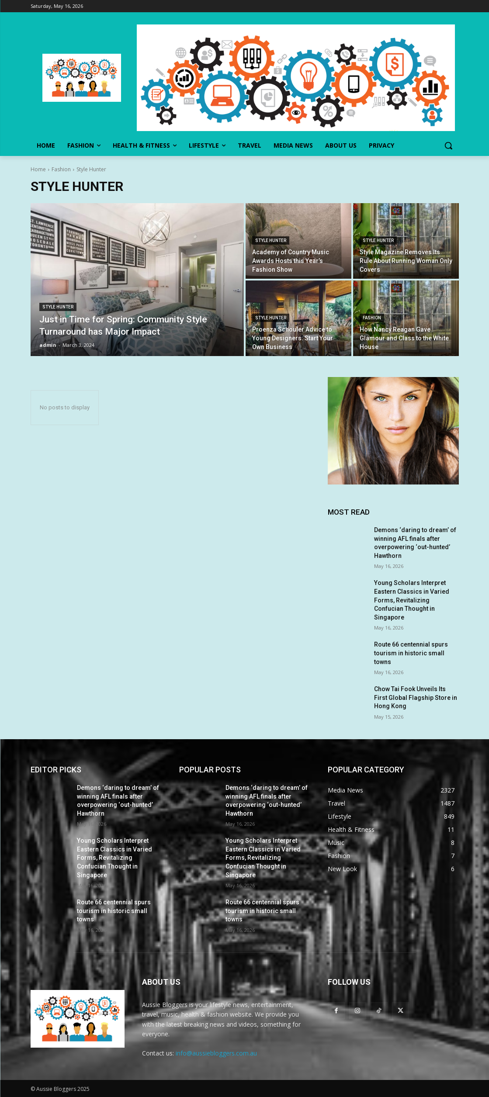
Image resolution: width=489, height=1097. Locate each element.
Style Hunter (57, 307)
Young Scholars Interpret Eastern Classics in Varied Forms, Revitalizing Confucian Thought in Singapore (411, 599)
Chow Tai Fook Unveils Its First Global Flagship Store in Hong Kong (415, 697)
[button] (448, 145)
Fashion (61, 169)
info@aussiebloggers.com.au (216, 1053)
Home (38, 169)
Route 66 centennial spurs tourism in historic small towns (411, 653)
